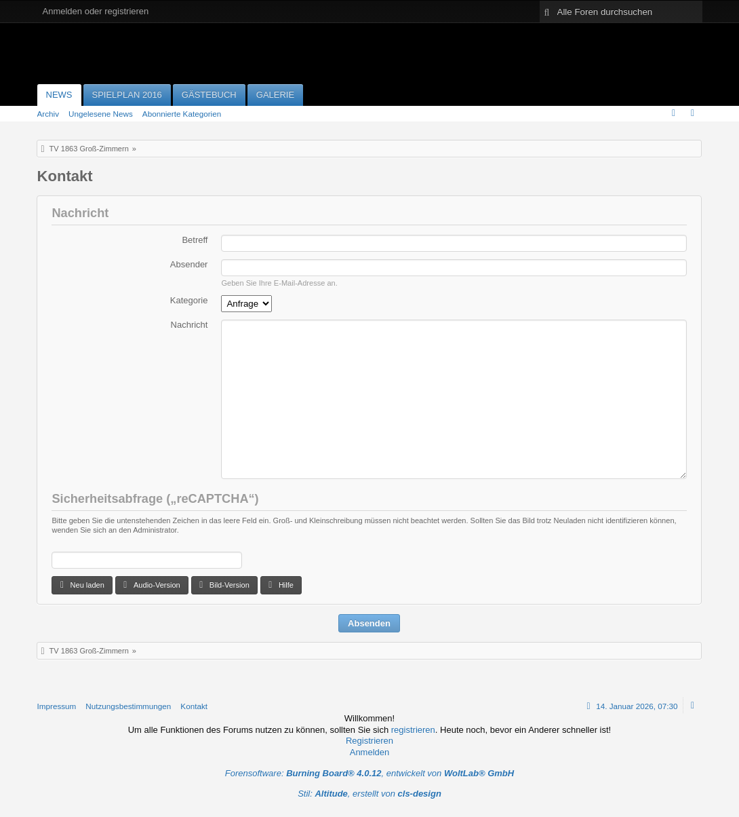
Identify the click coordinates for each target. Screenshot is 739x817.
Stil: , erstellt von (369, 793)
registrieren (413, 730)
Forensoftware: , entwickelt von (369, 773)
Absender (189, 264)
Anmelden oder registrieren (96, 11)
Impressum (57, 706)
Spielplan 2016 (127, 95)
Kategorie (189, 300)
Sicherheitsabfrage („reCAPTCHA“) (155, 499)
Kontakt (193, 706)
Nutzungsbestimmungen (128, 706)
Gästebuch (209, 95)
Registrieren (369, 741)
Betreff (194, 240)
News (59, 95)
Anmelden (370, 752)
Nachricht (189, 325)
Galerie (275, 95)
